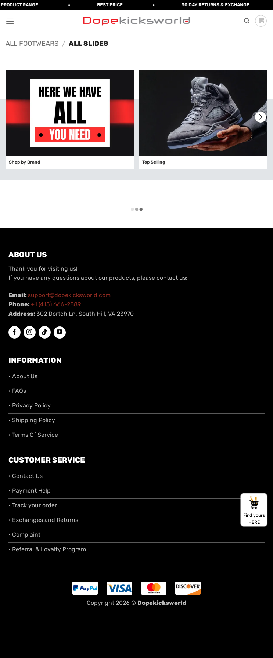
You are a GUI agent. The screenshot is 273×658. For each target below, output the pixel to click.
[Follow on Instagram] (30, 332)
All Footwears (32, 44)
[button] (10, 21)
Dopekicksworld (161, 602)
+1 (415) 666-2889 (56, 304)
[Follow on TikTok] (45, 332)
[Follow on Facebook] (14, 332)
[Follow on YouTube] (60, 332)
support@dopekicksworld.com (69, 295)
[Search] (246, 21)
